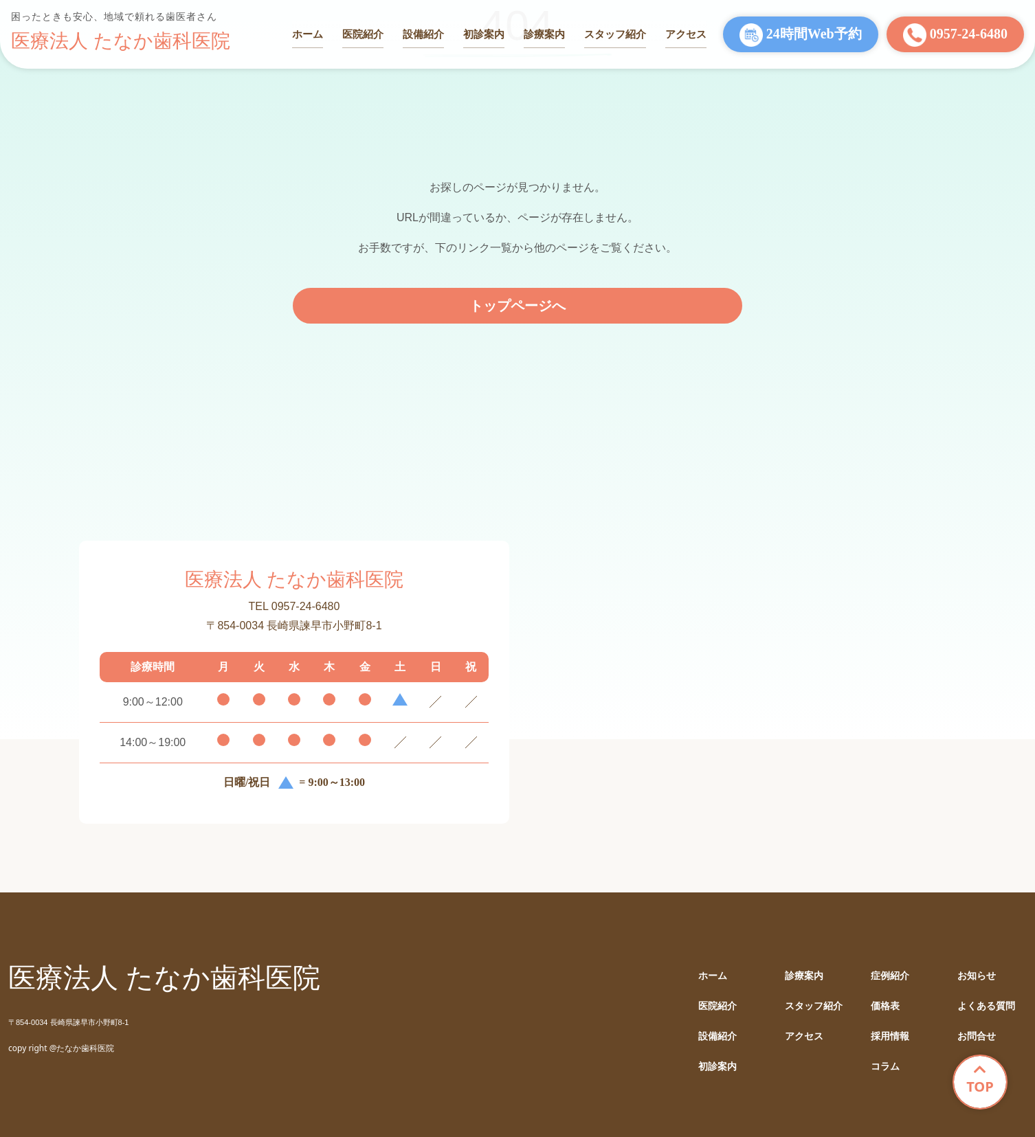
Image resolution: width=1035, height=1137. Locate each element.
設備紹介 (423, 34)
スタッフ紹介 (615, 34)
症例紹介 (890, 976)
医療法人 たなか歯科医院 (120, 41)
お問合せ (976, 1036)
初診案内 (483, 34)
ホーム (307, 34)
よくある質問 (986, 1006)
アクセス (685, 34)
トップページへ (517, 305)
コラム (885, 1066)
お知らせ (976, 976)
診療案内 (544, 34)
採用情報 (890, 1036)
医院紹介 (362, 34)
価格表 (885, 1006)
